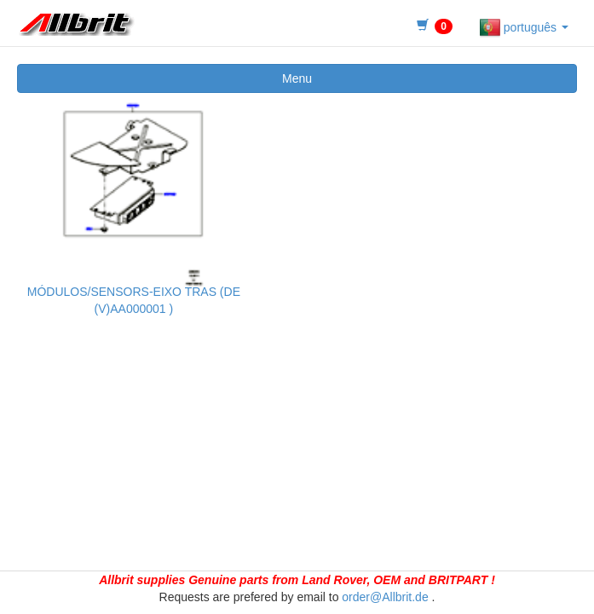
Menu (297, 78)
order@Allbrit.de (385, 597)
